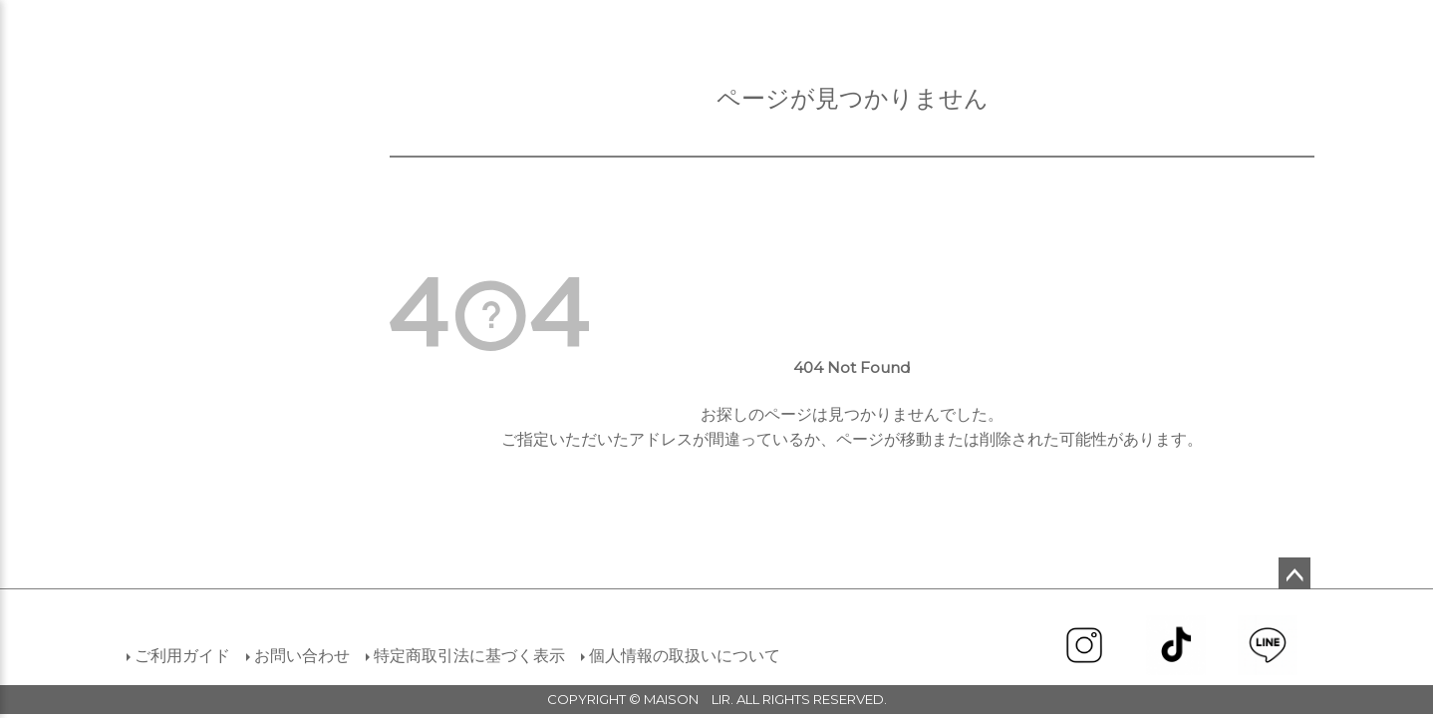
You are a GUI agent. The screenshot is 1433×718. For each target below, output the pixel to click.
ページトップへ (1294, 573)
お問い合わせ (302, 655)
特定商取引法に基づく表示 (469, 655)
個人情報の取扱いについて (684, 655)
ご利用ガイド (182, 655)
